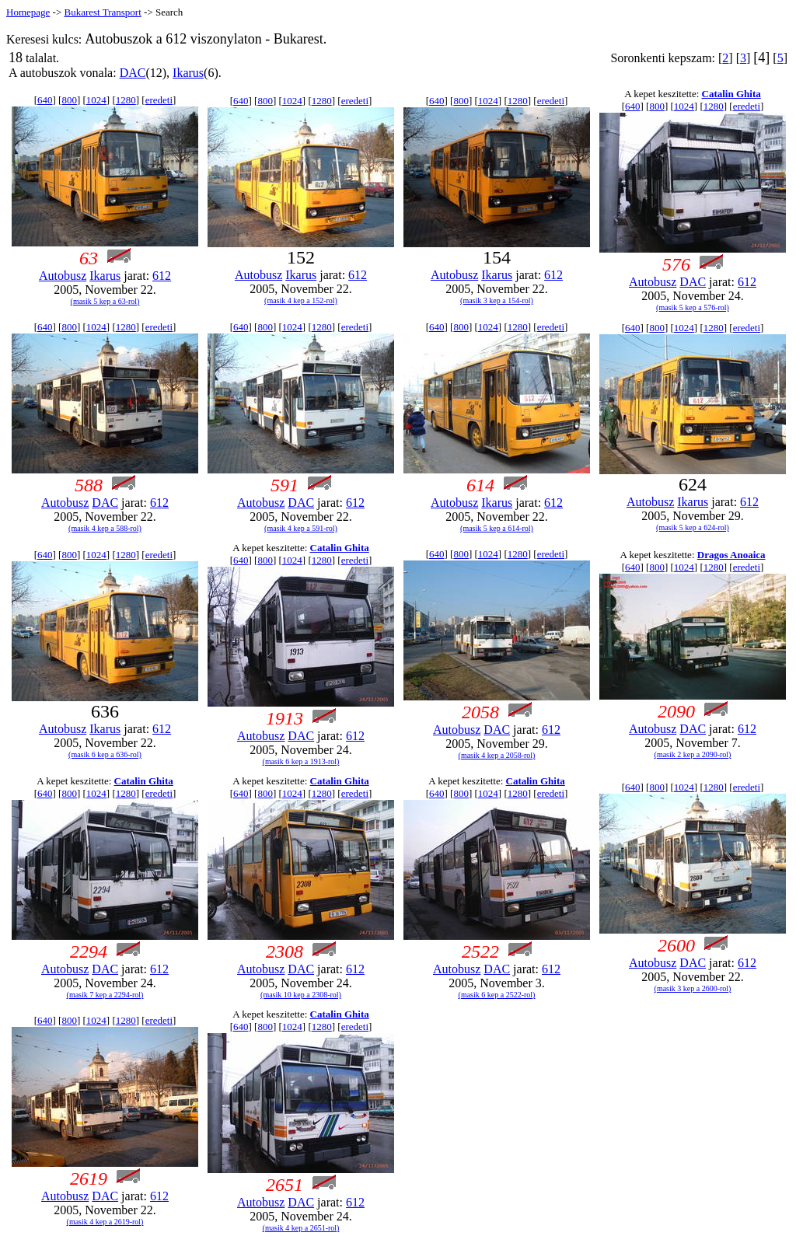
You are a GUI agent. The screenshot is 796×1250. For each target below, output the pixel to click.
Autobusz (62, 275)
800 (69, 100)
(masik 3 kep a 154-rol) (496, 300)
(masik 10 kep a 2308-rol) (300, 994)
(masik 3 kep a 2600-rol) (693, 988)
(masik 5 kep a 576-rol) (692, 307)
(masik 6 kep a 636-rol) (104, 754)
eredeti (159, 100)
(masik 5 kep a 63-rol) (105, 301)
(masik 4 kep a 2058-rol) (497, 755)
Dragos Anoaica (731, 554)
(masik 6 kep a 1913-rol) (301, 761)
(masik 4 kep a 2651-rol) (301, 1228)
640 (45, 100)
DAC (133, 72)
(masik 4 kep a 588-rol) (104, 528)
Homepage (28, 12)
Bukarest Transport (102, 12)
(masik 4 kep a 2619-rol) (105, 1221)
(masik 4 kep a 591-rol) (300, 528)
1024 (96, 100)
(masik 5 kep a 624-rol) (692, 527)
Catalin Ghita (731, 94)
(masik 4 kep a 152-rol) (300, 300)
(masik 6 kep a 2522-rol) (497, 994)
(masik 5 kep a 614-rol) (496, 528)
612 (161, 275)
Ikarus (188, 72)
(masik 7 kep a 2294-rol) (105, 994)
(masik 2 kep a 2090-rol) (693, 754)
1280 (126, 100)
